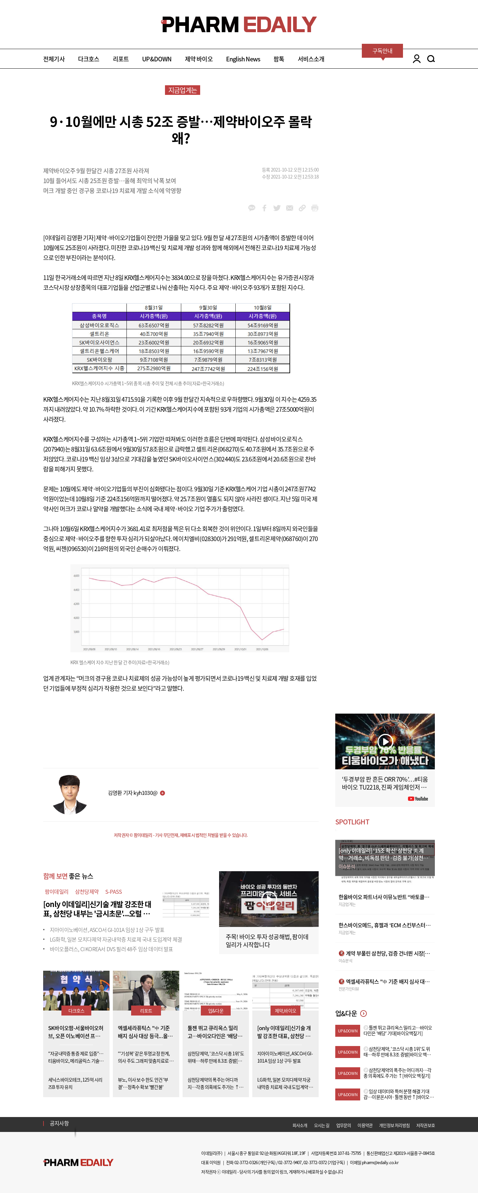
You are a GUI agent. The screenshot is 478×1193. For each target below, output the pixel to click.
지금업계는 (182, 90)
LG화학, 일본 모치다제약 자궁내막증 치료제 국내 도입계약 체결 (116, 939)
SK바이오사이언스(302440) (202, 459)
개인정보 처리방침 (394, 1125)
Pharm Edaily (78, 1162)
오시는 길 (322, 1125)
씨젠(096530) (72, 548)
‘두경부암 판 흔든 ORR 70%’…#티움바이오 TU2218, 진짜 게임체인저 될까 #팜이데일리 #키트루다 (385, 787)
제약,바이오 (285, 1010)
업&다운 (215, 1010)
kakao (252, 208)
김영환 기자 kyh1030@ (132, 793)
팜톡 (279, 58)
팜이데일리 (56, 891)
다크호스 (89, 58)
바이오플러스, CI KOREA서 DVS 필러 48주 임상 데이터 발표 (111, 949)
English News (243, 58)
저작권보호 (425, 1125)
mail (289, 208)
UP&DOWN (156, 58)
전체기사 (54, 58)
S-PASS (113, 891)
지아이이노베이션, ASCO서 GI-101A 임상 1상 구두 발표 (107, 930)
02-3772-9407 (289, 1162)
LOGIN (415, 58)
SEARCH (431, 58)
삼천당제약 (87, 891)
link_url (302, 208)
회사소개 (299, 1125)
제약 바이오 (199, 58)
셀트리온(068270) (217, 449)
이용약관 (365, 1125)
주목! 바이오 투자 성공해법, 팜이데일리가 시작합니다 (267, 940)
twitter (277, 208)
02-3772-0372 (315, 1162)
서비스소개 (311, 58)
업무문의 (343, 1125)
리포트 (121, 58)
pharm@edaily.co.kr (380, 1162)
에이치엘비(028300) (197, 538)
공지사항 (59, 1123)
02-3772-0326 (246, 1162)
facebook (264, 208)
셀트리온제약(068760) (276, 538)
